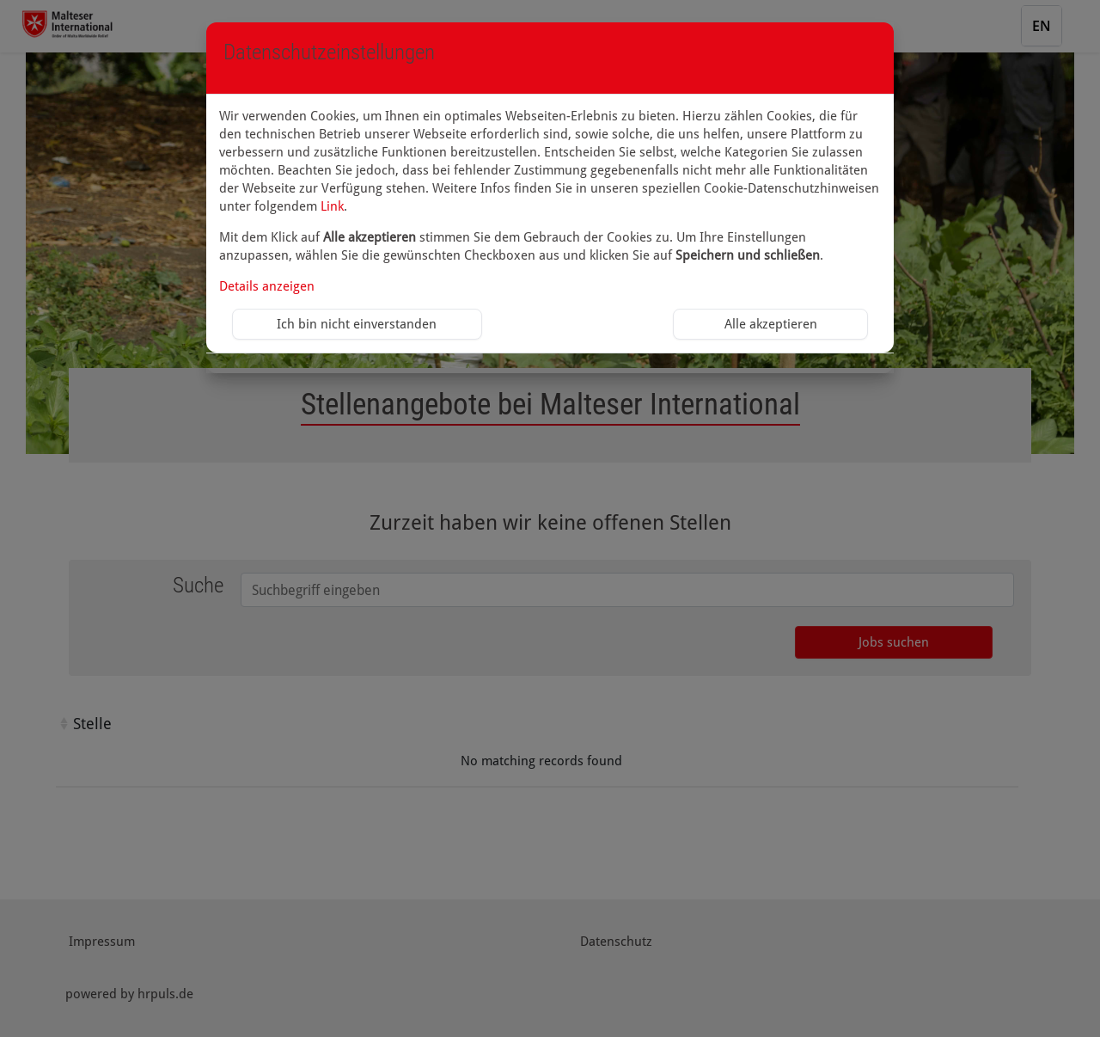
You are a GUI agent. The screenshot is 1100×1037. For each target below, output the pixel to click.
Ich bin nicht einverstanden (357, 324)
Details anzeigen (267, 286)
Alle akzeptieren (770, 324)
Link (332, 206)
